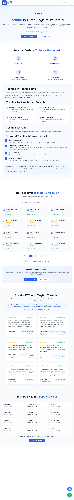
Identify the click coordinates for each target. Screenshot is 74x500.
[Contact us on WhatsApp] (69, 495)
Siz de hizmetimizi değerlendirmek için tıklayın (37, 309)
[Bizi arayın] (69, 489)
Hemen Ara (45, 36)
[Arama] (66, 2)
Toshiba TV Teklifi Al (29, 36)
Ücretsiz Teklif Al (30, 279)
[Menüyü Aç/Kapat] (70, 2)
